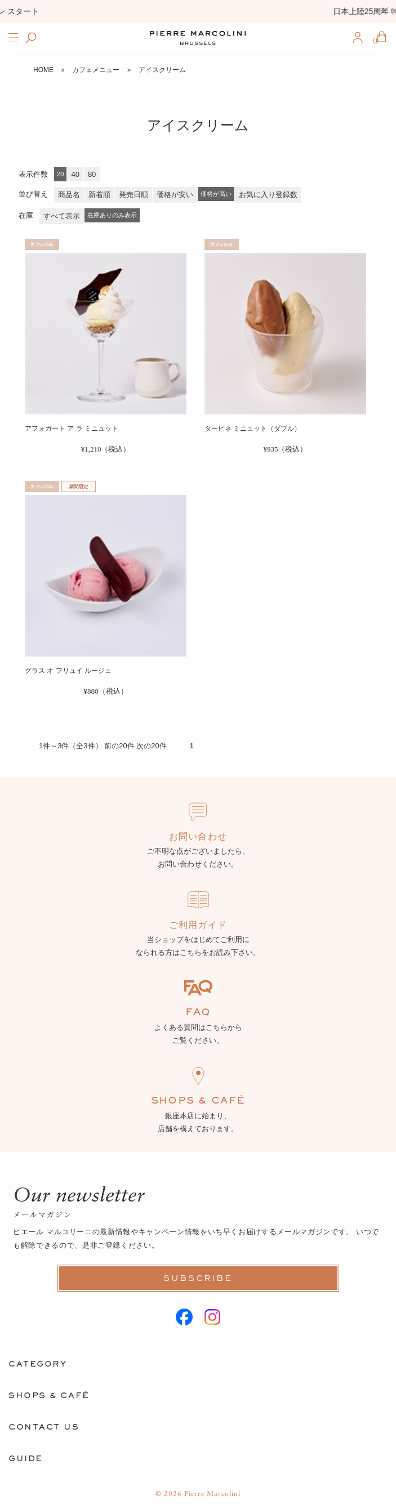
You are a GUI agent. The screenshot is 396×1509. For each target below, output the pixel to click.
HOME (43, 70)
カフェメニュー (95, 70)
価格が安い (175, 194)
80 (92, 174)
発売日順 (133, 194)
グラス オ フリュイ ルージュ (68, 671)
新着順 (99, 194)
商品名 (69, 194)
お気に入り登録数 (268, 194)
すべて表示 (61, 216)
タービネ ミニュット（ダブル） (252, 428)
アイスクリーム (162, 70)
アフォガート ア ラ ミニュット (71, 428)
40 (75, 174)
